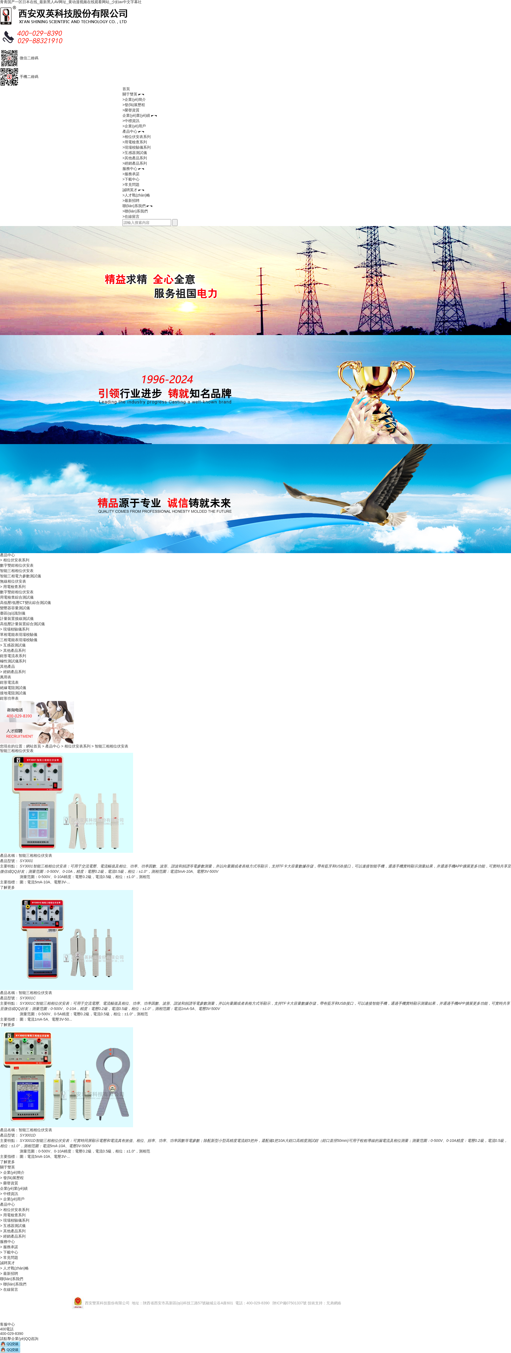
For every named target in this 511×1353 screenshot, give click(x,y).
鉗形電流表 (9, 682)
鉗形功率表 (9, 698)
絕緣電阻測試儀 (13, 688)
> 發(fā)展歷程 (12, 1178)
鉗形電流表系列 (13, 656)
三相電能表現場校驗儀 (18, 640)
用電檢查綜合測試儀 (17, 597)
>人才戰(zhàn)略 (136, 195)
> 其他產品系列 (13, 650)
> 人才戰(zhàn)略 (14, 1268)
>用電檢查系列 (134, 142)
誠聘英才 (129, 190)
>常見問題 (130, 184)
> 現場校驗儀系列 (14, 629)
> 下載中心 (9, 1252)
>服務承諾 (130, 174)
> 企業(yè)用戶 (12, 1199)
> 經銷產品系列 (13, 672)
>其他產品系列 (134, 158)
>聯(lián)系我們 (135, 211)
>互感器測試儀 (134, 153)
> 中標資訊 (9, 1194)
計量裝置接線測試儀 (17, 618)
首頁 (126, 89)
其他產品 (7, 666)
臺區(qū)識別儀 (12, 613)
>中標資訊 (130, 121)
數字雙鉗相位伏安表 (17, 565)
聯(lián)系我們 (134, 206)
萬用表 (5, 677)
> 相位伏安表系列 (14, 560)
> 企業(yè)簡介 (12, 1172)
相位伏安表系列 (77, 746)
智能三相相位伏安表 (17, 571)
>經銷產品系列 (134, 163)
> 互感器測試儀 (13, 645)
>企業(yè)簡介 (134, 99)
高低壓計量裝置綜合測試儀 (22, 624)
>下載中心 (130, 179)
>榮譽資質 (130, 110)
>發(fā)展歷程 (133, 105)
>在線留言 (130, 216)
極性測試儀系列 (13, 661)
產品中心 (129, 131)
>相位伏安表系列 (136, 137)
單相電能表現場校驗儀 (18, 634)
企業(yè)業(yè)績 (136, 115)
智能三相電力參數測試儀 (20, 576)
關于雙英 (129, 94)
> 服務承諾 (9, 1247)
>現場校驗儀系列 (136, 147)
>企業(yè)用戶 (134, 126)
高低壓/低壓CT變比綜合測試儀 (25, 602)
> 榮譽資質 (9, 1183)
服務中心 (129, 168)
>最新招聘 (130, 200)
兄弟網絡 (333, 1303)
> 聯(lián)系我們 (13, 1284)
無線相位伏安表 (13, 581)
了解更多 (7, 887)
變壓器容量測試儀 (15, 608)
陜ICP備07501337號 (290, 1303)
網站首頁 (33, 746)
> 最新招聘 (9, 1273)
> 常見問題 (9, 1257)
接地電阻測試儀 (13, 693)
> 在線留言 (9, 1289)
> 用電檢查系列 (13, 586)
